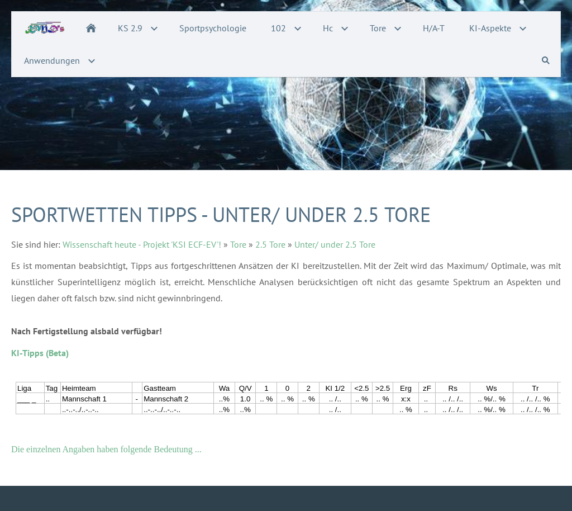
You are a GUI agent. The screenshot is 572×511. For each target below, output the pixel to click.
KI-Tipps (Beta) (40, 352)
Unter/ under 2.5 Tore (334, 244)
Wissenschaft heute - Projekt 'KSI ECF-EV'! (142, 244)
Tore (238, 244)
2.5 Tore (270, 244)
